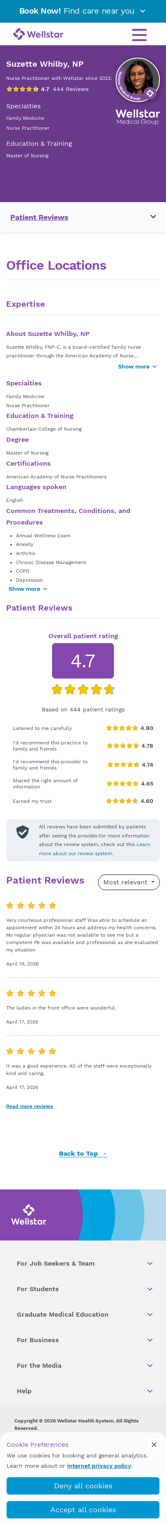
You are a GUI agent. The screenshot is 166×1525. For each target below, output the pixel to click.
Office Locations (56, 265)
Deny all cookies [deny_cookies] (83, 1485)
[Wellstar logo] (38, 34)
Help (85, 1391)
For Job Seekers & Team (85, 1263)
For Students (85, 1289)
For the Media (85, 1366)
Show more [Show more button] (137, 366)
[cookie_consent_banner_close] (154, 1444)
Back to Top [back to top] (83, 1153)
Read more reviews (29, 1106)
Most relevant (126, 882)
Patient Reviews (39, 217)
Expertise (25, 304)
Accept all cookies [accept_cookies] (83, 1509)
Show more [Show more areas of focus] (28, 588)
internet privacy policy (99, 1465)
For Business (85, 1340)
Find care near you (83, 11)
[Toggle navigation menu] (148, 217)
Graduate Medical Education (85, 1314)
